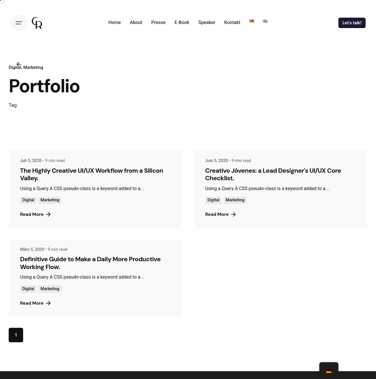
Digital (28, 200)
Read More (35, 214)
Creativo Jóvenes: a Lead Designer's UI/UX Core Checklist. (273, 174)
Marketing (49, 200)
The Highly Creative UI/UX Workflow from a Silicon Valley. (91, 174)
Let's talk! (352, 22)
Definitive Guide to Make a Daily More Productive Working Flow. (90, 263)
